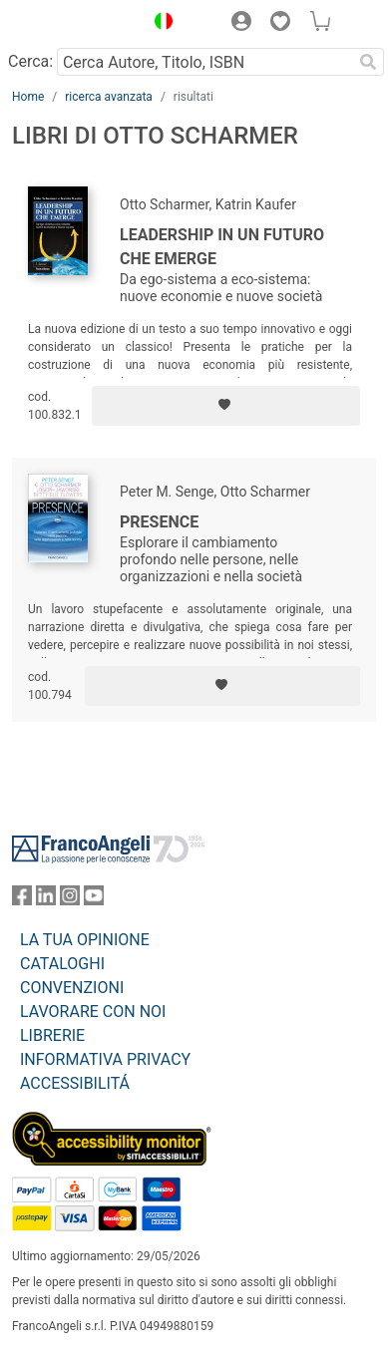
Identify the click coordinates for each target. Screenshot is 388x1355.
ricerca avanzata (109, 97)
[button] (159, 24)
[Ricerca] (368, 62)
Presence (159, 521)
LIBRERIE (52, 1035)
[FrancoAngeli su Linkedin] (46, 899)
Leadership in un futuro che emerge (222, 246)
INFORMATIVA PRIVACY (105, 1059)
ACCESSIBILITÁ (75, 1083)
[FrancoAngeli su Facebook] (22, 899)
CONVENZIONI (72, 987)
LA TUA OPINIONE (85, 939)
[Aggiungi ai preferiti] (226, 406)
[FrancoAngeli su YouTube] (94, 899)
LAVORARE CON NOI (93, 1011)
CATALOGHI (62, 963)
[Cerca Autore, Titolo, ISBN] (204, 62)
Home (28, 97)
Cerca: (30, 61)
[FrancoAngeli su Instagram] (70, 899)
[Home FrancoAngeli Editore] (73, 24)
